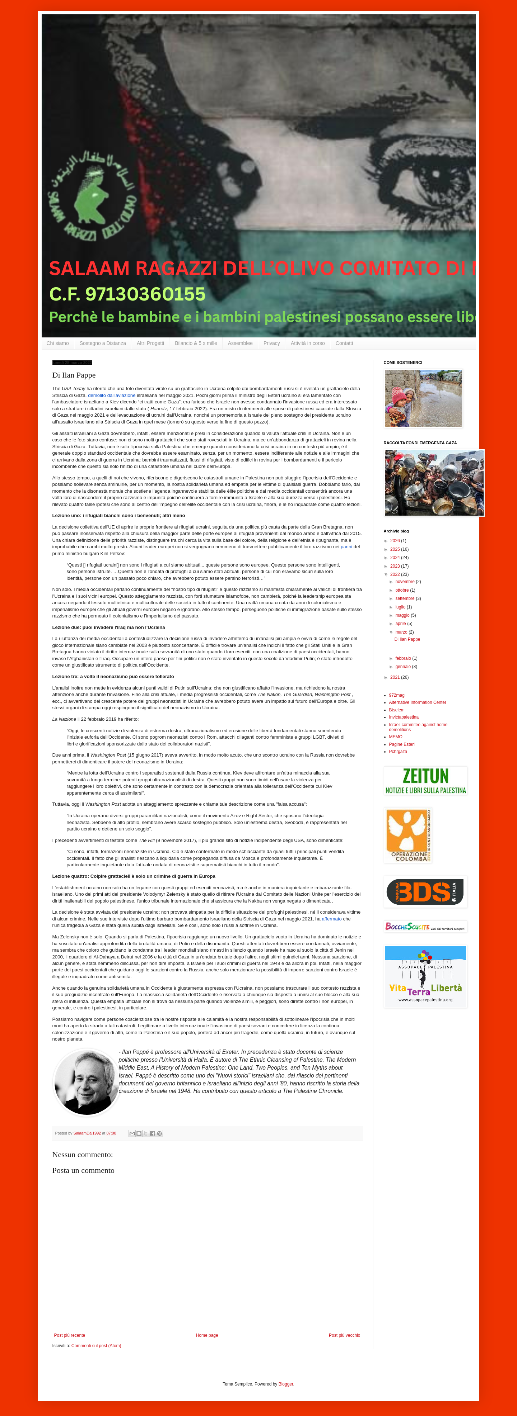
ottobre (402, 590)
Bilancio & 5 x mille (196, 343)
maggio (403, 615)
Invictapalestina (404, 717)
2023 (395, 566)
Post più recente (69, 1335)
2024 (395, 557)
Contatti (344, 343)
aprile (401, 623)
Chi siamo (58, 343)
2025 (395, 549)
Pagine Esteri (402, 744)
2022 (395, 574)
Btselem (397, 709)
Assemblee (240, 343)
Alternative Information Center (417, 702)
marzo (402, 632)
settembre (405, 598)
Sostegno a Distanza (103, 343)
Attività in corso (308, 343)
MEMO (395, 736)
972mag (397, 695)
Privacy (272, 343)
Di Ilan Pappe (407, 639)
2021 (395, 677)
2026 (395, 540)
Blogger (286, 1384)
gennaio (403, 666)
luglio (400, 607)
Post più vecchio (344, 1335)
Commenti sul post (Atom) (96, 1345)
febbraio (403, 658)
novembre (405, 581)
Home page (207, 1335)
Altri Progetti (150, 343)
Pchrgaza (398, 751)
